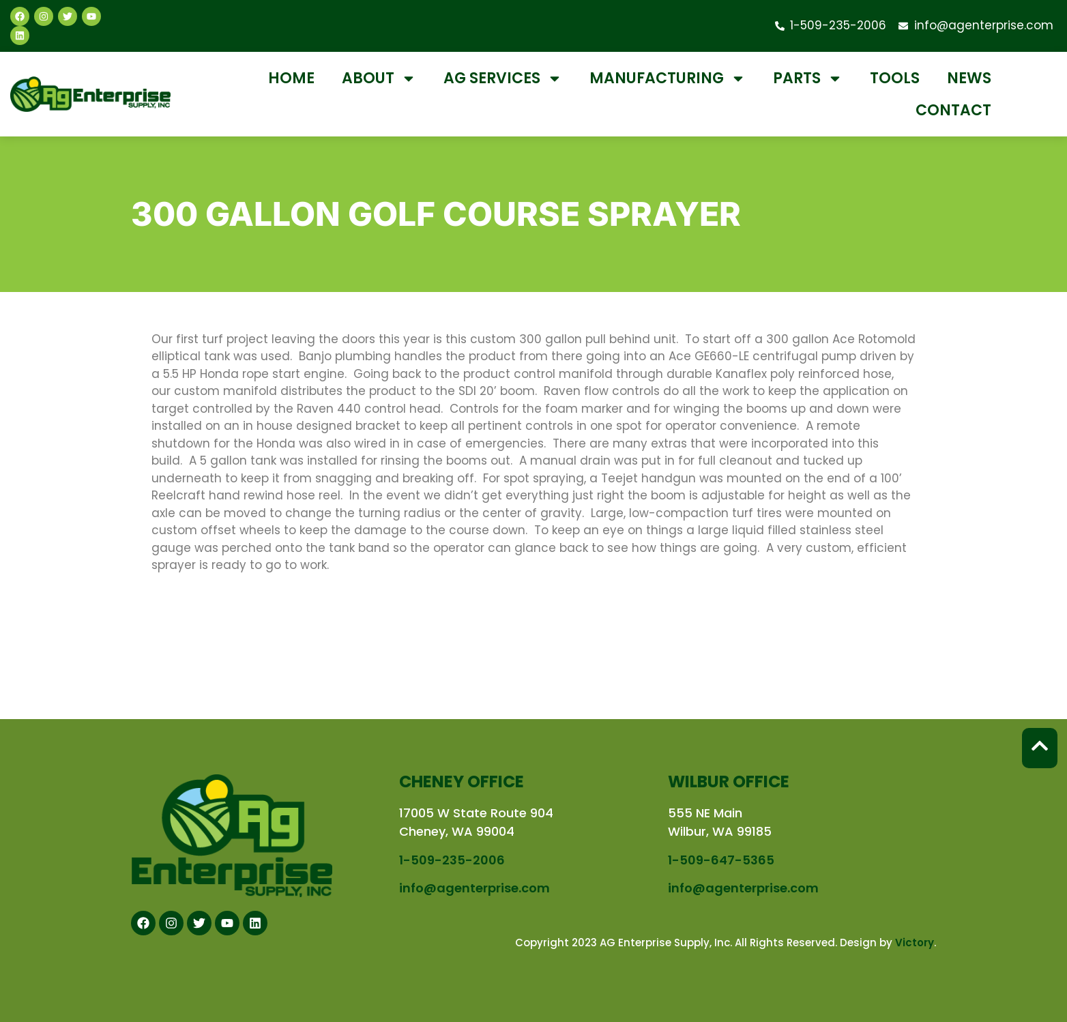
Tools (895, 78)
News (969, 78)
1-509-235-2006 (452, 859)
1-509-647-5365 (721, 859)
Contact (953, 110)
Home (291, 78)
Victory (914, 942)
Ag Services (502, 78)
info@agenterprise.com (474, 887)
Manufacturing (667, 78)
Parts (808, 78)
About (379, 78)
